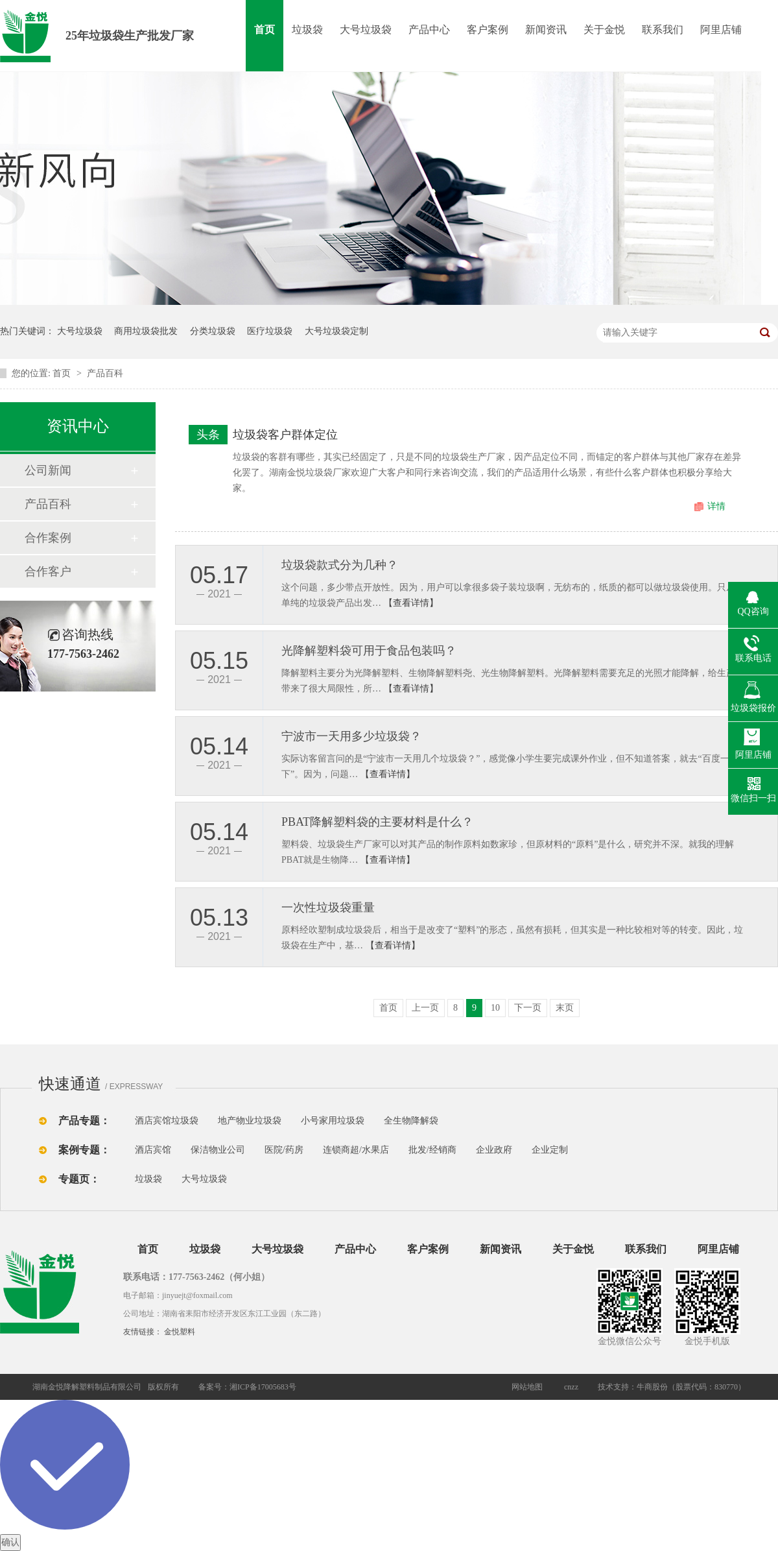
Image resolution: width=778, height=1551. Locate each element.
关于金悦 (604, 29)
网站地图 (527, 1386)
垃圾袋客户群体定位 (285, 434)
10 (495, 1008)
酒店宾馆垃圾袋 (166, 1120)
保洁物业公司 (218, 1150)
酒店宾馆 (153, 1150)
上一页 (425, 1008)
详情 (716, 506)
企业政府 (494, 1150)
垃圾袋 (307, 29)
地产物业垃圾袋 (249, 1120)
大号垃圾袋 (366, 29)
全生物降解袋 (411, 1120)
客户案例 (487, 29)
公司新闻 (48, 470)
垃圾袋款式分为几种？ (339, 565)
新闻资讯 (546, 29)
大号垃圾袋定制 (336, 331)
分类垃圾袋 (212, 331)
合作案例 (48, 537)
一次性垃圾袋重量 (328, 907)
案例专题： (84, 1149)
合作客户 (48, 571)
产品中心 (429, 29)
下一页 (527, 1008)
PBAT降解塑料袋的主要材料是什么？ (377, 821)
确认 (10, 1542)
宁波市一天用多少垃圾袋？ (351, 736)
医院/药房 (284, 1150)
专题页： (79, 1178)
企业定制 (550, 1150)
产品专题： (84, 1120)
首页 (264, 29)
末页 (565, 1008)
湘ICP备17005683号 (263, 1386)
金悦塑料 (179, 1331)
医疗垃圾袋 (269, 331)
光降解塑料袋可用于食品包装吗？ (368, 650)
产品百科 (105, 373)
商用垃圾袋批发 (146, 331)
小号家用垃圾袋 (332, 1120)
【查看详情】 (411, 603)
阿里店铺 (721, 29)
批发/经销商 (432, 1150)
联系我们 (662, 29)
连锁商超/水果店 (356, 1150)
